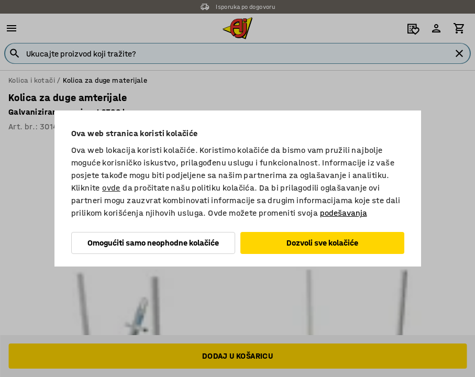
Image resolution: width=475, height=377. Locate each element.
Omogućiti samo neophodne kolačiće (153, 243)
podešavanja (343, 213)
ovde (111, 188)
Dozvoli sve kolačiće (322, 243)
